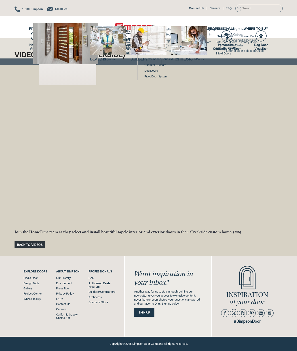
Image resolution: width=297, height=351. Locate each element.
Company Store (98, 302)
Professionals (221, 28)
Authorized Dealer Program (100, 285)
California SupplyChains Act (67, 316)
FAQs (59, 299)
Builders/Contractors (101, 292)
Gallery (98, 28)
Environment (64, 283)
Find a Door (39, 28)
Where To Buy (32, 299)
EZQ (229, 8)
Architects (95, 297)
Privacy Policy (65, 293)
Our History (63, 278)
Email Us (57, 8)
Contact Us (196, 8)
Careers (215, 8)
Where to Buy (256, 28)
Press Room (63, 288)
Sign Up (144, 312)
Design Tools (70, 28)
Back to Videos (29, 244)
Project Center (185, 28)
